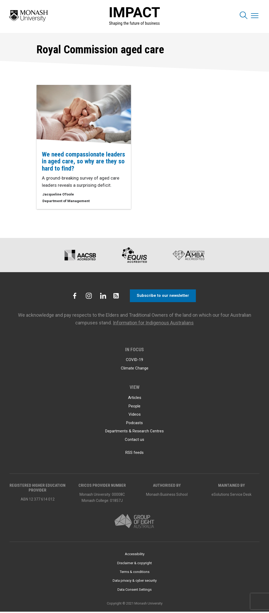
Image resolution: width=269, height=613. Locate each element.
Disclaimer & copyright (134, 564)
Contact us (134, 440)
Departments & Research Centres (134, 432)
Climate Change (134, 369)
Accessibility (134, 555)
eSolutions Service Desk (231, 495)
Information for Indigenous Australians (153, 324)
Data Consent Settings (134, 591)
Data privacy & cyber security (135, 582)
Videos (135, 415)
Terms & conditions (134, 573)
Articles (134, 399)
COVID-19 (134, 361)
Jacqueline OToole (58, 194)
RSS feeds (134, 453)
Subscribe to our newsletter (163, 297)
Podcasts (134, 423)
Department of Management (66, 201)
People (134, 407)
